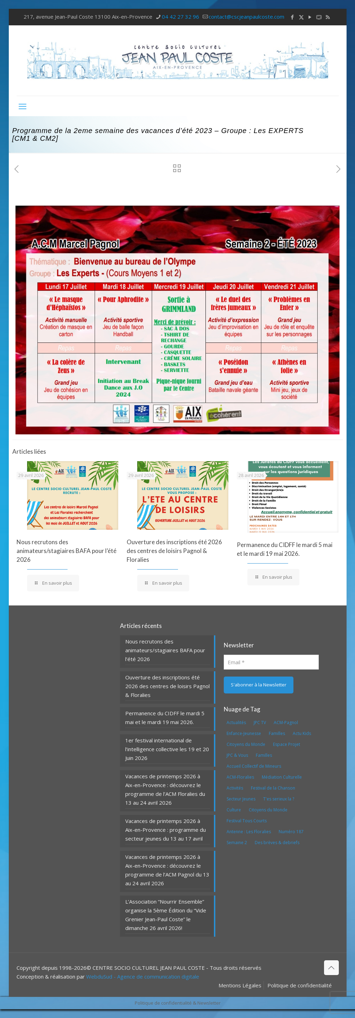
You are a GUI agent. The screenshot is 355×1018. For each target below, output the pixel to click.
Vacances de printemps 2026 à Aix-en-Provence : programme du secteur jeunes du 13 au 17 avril (165, 829)
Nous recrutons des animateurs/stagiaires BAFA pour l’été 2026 (66, 550)
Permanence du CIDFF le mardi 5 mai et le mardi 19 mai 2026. (164, 717)
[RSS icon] (327, 16)
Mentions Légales (239, 985)
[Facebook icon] (292, 16)
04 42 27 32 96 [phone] (180, 16)
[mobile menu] (22, 106)
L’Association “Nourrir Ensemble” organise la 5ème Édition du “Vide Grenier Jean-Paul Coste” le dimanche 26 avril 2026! (165, 914)
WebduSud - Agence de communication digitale (142, 976)
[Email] (271, 662)
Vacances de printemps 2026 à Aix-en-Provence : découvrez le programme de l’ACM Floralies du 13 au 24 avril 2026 (165, 789)
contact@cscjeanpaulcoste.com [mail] (246, 16)
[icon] (319, 16)
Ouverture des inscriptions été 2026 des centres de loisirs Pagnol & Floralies (174, 550)
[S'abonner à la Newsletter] (258, 685)
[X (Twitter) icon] (301, 16)
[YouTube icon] (310, 16)
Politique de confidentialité (299, 985)
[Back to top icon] (331, 967)
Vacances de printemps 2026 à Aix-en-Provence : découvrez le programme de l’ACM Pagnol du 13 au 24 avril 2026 (167, 870)
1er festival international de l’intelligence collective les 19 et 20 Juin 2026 (167, 749)
